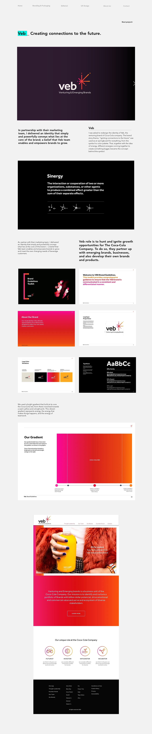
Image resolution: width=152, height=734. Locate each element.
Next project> (127, 22)
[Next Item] (134, 83)
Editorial (64, 6)
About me (107, 6)
